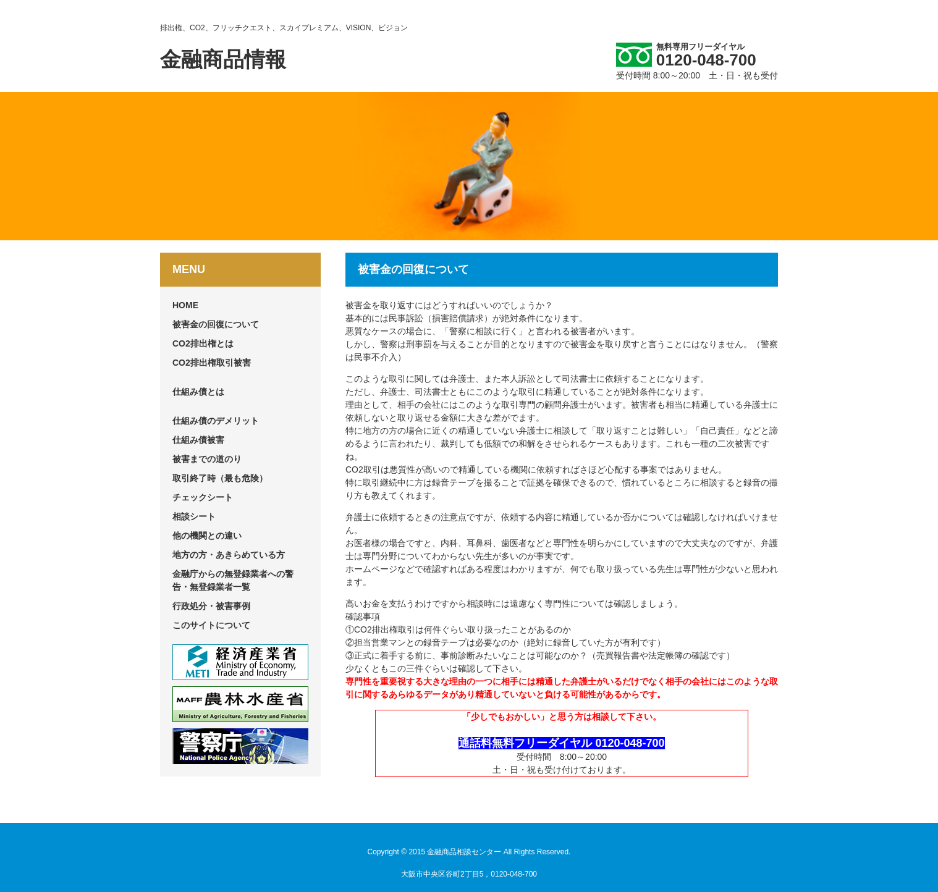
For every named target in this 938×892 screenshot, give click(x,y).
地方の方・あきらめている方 (228, 555)
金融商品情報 (223, 59)
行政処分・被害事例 (211, 606)
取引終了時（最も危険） (220, 478)
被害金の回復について (215, 324)
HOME (185, 305)
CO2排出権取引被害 (211, 363)
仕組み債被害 (198, 440)
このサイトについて (211, 625)
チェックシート (202, 497)
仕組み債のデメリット (215, 421)
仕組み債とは (198, 392)
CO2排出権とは (203, 343)
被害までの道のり (207, 459)
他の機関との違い (207, 536)
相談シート (194, 516)
